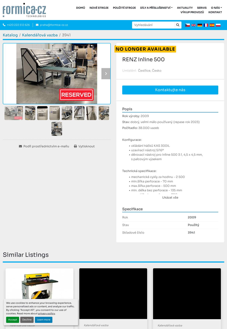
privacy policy (46, 313)
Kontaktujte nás (170, 90)
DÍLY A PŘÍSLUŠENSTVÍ (155, 7)
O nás (215, 7)
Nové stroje (99, 7)
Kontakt (215, 12)
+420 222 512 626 (18, 25)
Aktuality (185, 7)
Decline (27, 319)
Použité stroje (124, 7)
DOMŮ (80, 7)
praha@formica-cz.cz (54, 25)
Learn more (43, 319)
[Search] (153, 25)
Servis (202, 7)
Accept (12, 319)
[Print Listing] (84, 146)
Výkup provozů (192, 12)
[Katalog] (10, 35)
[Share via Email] (44, 146)
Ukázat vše (170, 197)
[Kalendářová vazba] (40, 35)
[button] (156, 8)
